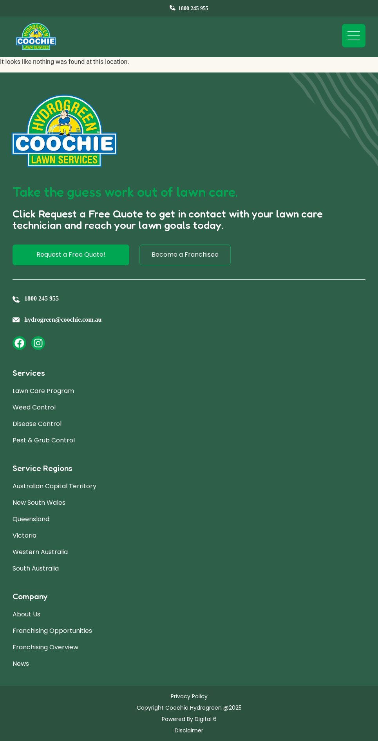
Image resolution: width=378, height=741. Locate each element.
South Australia (36, 568)
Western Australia (40, 551)
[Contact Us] (189, 8)
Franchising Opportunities (52, 630)
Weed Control (34, 407)
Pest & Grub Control (44, 440)
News (21, 663)
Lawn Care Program (43, 390)
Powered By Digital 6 (189, 719)
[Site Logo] (36, 37)
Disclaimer (189, 730)
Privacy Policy (189, 696)
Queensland (31, 519)
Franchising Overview (45, 647)
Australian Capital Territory (54, 486)
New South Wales (39, 502)
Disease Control (37, 423)
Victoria (24, 535)
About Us (26, 614)
